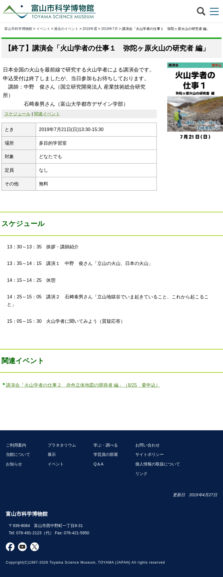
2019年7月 (109, 29)
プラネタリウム (62, 445)
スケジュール (17, 113)
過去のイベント (66, 29)
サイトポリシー (149, 454)
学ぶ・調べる (105, 445)
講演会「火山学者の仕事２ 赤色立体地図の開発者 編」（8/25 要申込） (83, 385)
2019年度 (89, 29)
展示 (52, 454)
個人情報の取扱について (157, 464)
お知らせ (14, 464)
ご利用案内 (16, 445)
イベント (43, 29)
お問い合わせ (147, 445)
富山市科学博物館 (51, 11)
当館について (18, 454)
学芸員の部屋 (105, 454)
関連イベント (47, 113)
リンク (141, 473)
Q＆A (98, 464)
